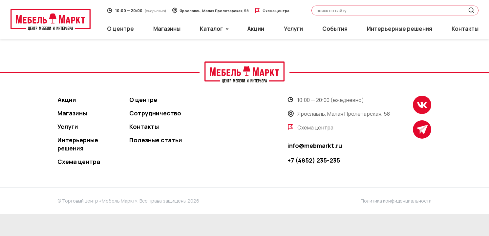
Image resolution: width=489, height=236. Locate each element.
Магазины (167, 28)
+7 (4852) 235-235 (313, 160)
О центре (120, 28)
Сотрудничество (155, 113)
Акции (255, 28)
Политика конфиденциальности (396, 201)
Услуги (293, 28)
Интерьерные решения (399, 28)
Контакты (465, 28)
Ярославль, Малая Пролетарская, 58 (338, 113)
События (335, 28)
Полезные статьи (155, 140)
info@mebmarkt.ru (314, 145)
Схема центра (78, 162)
